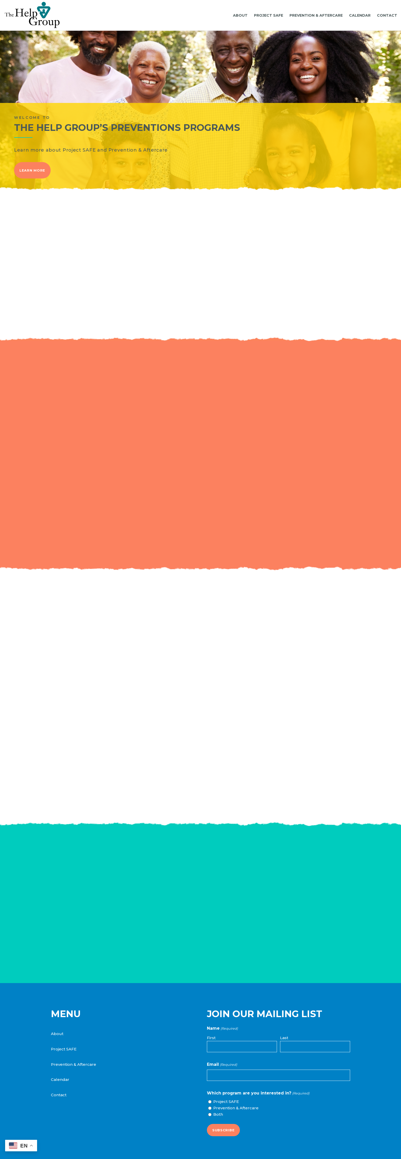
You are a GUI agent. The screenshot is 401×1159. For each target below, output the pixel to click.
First (211, 1037)
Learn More (32, 170)
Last (284, 1037)
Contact (58, 1094)
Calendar (60, 1079)
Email (222, 1064)
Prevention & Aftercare (73, 1064)
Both (218, 1114)
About (57, 1033)
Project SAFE (63, 1049)
